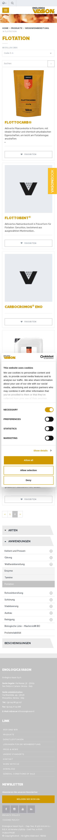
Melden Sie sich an (28, 799)
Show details (41, 450)
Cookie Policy (11, 820)
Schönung (10, 599)
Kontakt (8, 759)
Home (5, 28)
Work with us (11, 764)
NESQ (43, 836)
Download (9, 769)
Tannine (9, 577)
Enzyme (9, 571)
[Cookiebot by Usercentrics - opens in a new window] (41, 357)
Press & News (10, 749)
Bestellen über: (10, 48)
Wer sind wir (10, 730)
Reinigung (10, 619)
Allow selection (28, 470)
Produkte (16, 28)
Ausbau (8, 613)
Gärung (8, 557)
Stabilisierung (11, 606)
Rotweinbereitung (14, 593)
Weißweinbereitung (37, 28)
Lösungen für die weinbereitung (22, 744)
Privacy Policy (11, 815)
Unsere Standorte (13, 754)
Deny (28, 480)
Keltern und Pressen (15, 551)
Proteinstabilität (13, 633)
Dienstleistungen (13, 739)
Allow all (28, 460)
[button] (4, 3)
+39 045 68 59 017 (14, 702)
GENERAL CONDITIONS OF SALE (19, 774)
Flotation (9, 584)
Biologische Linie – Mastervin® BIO (22, 626)
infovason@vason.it (26, 711)
